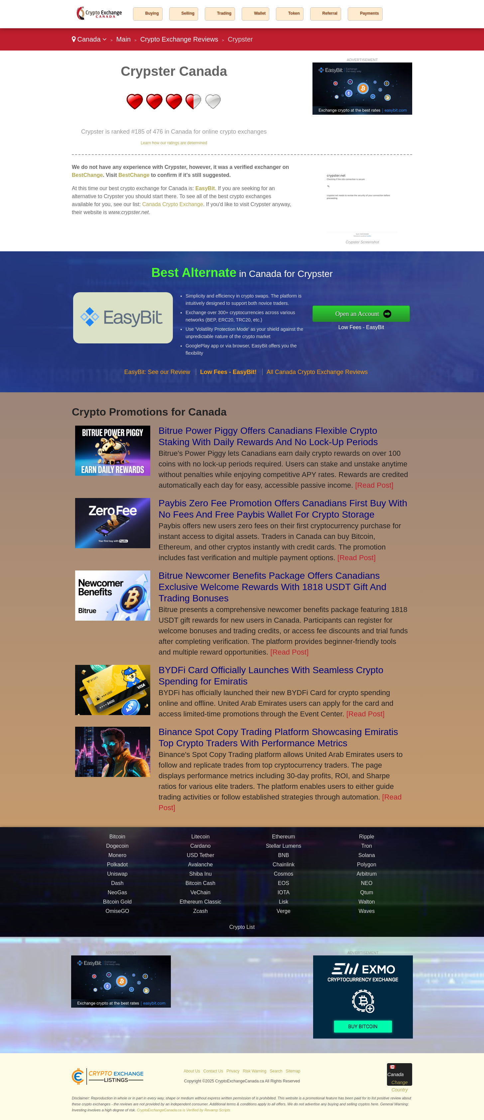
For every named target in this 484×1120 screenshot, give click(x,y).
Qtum (366, 925)
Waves (367, 943)
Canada (89, 39)
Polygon (366, 897)
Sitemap (293, 1071)
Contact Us (213, 1071)
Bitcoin (117, 869)
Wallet (260, 13)
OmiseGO (117, 943)
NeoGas (117, 925)
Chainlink (284, 897)
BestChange (87, 175)
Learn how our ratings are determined (174, 143)
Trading (224, 13)
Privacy (232, 1071)
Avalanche (200, 897)
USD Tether (200, 887)
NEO (367, 915)
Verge (284, 943)
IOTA (284, 925)
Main (123, 39)
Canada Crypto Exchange (172, 204)
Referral (329, 13)
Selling (188, 13)
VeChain (200, 925)
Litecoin (200, 869)
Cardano (200, 878)
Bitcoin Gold (117, 934)
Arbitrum (367, 906)
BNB (283, 887)
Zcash (200, 943)
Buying (152, 13)
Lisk (283, 934)
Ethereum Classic (200, 934)
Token (294, 13)
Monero (117, 887)
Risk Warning (255, 1071)
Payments (369, 13)
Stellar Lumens (284, 878)
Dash (117, 915)
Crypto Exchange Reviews (179, 39)
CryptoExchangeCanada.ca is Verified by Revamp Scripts (183, 1110)
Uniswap (117, 906)
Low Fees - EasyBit (394, 321)
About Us (191, 1071)
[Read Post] (374, 485)
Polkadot (117, 897)
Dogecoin (117, 878)
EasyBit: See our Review (157, 404)
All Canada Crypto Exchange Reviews (317, 404)
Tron (366, 878)
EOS (283, 915)
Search (276, 1071)
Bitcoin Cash (200, 915)
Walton (366, 934)
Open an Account (391, 313)
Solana (366, 887)
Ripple (366, 869)
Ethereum (283, 869)
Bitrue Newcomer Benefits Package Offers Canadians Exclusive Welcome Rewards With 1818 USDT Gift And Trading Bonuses (272, 586)
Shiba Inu (200, 906)
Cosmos (284, 906)
